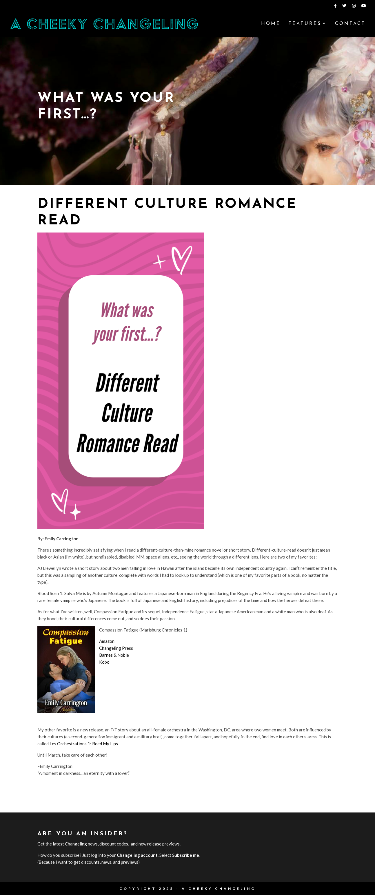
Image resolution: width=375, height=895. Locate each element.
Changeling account (137, 855)
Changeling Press (116, 648)
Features (304, 24)
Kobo (104, 662)
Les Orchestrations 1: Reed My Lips (84, 743)
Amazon (106, 641)
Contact (350, 24)
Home (271, 24)
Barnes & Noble (114, 655)
